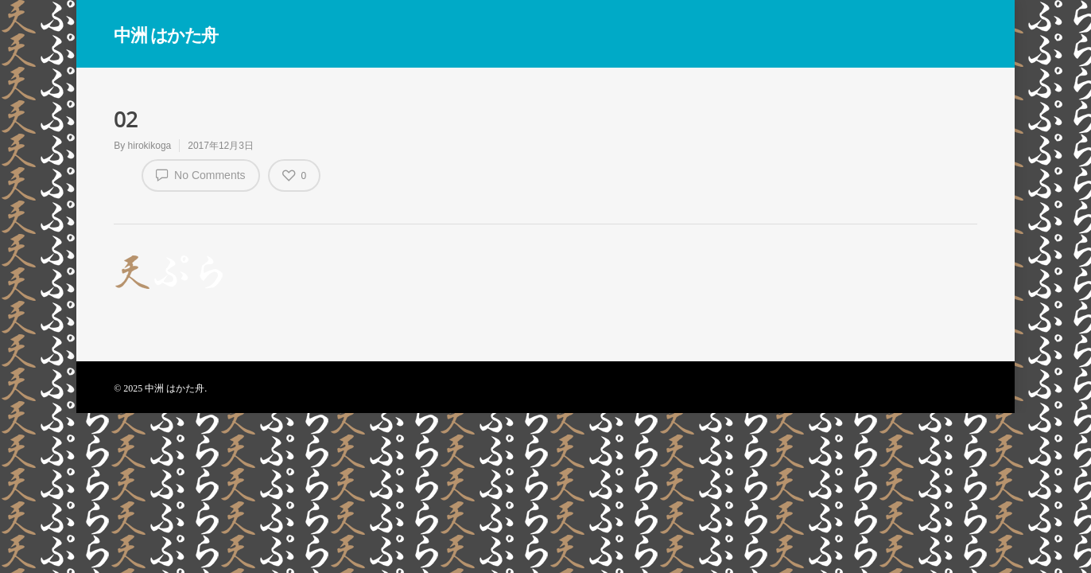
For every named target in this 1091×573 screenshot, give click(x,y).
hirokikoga (150, 145)
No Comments (200, 174)
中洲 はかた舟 (166, 34)
